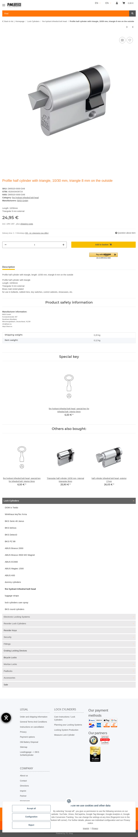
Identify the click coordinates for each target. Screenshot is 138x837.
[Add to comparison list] (122, 40)
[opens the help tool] (6, 717)
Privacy (23, 732)
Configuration (31, 817)
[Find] (132, 13)
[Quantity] (34, 245)
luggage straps (12, 595)
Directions (24, 786)
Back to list (8, 21)
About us (24, 775)
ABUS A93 (10, 575)
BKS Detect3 (11, 534)
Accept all (31, 808)
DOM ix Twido (11, 507)
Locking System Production (66, 730)
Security (7, 637)
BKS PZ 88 (10, 541)
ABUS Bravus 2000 (14, 548)
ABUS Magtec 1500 (14, 568)
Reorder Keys (10, 630)
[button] (117, 3)
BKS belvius (10, 528)
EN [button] (96, 3)
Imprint (23, 791)
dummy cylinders (13, 582)
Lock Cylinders (11, 500)
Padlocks (8, 671)
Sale (6, 684)
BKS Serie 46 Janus (14, 521)
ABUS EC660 (11, 562)
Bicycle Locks (10, 657)
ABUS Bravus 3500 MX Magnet (20, 555)
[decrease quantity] (5, 245)
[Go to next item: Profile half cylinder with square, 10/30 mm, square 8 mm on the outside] (127, 27)
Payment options (27, 737)
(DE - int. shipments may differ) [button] (37, 233)
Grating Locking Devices (15, 650)
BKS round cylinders (14, 609)
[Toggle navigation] (3, 4)
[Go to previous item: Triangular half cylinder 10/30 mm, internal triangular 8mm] (133, 27)
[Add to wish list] (130, 40)
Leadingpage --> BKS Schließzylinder (29, 753)
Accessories (9, 678)
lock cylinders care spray (16, 602)
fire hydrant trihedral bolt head (25, 197)
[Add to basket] (103, 245)
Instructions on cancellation (32, 727)
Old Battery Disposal (29, 742)
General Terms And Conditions (33, 722)
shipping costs (26, 224)
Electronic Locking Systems (17, 617)
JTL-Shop (69, 833)
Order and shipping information (33, 717)
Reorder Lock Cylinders (15, 623)
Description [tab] (8, 267)
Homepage (25, 801)
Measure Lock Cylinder (64, 735)
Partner (23, 796)
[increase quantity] (63, 245)
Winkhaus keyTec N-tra (16, 514)
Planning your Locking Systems (68, 725)
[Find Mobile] (65, 13)
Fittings (7, 644)
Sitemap (23, 747)
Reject (31, 825)
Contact (23, 781)
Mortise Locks (10, 664)
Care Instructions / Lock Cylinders (64, 718)
